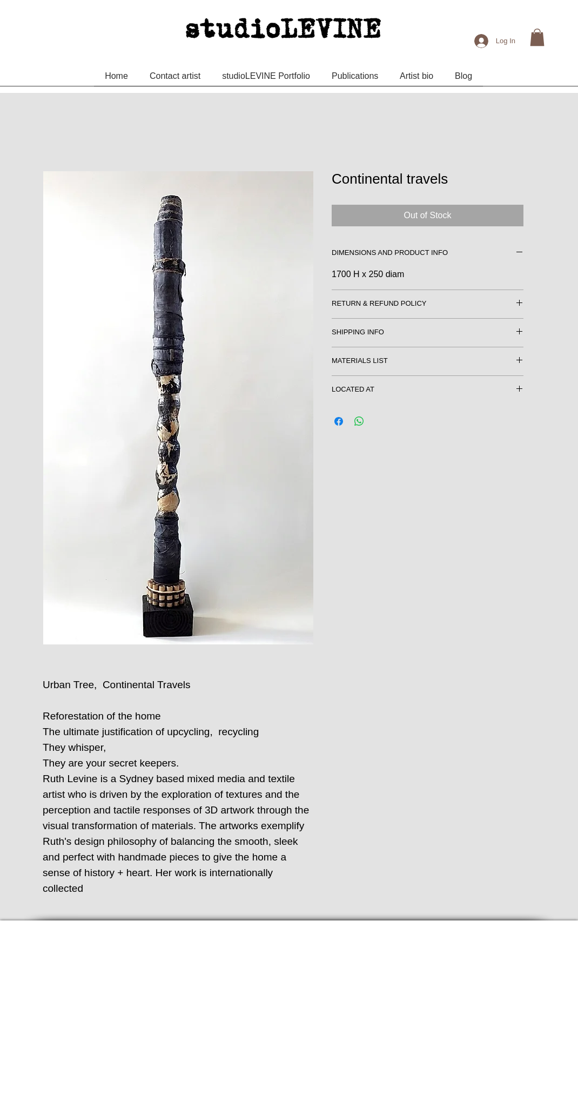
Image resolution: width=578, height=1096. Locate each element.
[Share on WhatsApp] (359, 421)
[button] (537, 37)
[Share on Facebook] (338, 421)
